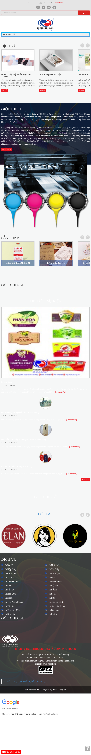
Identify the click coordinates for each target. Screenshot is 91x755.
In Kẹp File (10, 614)
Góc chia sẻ (12, 285)
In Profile (53, 614)
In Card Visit (10, 573)
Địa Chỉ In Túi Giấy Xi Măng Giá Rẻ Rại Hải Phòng (23, 439)
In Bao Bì (9, 565)
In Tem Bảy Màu (12, 610)
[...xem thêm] (60, 392)
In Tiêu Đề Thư (56, 602)
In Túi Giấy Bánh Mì (56, 263)
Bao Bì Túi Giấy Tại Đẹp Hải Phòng (16, 466)
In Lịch (8, 585)
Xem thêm (6, 149)
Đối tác (45, 514)
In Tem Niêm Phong (14, 602)
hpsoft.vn (52, 664)
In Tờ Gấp (10, 606)
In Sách (52, 594)
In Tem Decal (6, 382)
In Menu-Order (55, 581)
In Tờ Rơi (9, 577)
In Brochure (54, 610)
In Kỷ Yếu (53, 585)
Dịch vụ (9, 46)
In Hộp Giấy (11, 569)
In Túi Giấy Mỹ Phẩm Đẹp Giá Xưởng (16, 75)
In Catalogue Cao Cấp (50, 74)
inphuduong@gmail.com (63, 661)
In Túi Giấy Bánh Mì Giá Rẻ (18, 263)
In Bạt (52, 598)
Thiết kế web (41, 664)
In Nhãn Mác (54, 565)
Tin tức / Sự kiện (45, 301)
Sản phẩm (10, 238)
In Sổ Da (53, 589)
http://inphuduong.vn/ (34, 661)
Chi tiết (4, 90)
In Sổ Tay (9, 589)
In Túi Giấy (54, 569)
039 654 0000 (11, 751)
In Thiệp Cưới (11, 581)
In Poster (53, 577)
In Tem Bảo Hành (57, 606)
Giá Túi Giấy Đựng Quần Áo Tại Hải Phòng (20, 412)
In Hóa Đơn (10, 594)
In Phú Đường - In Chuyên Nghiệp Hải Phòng (24, 681)
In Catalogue (54, 573)
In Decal (8, 598)
